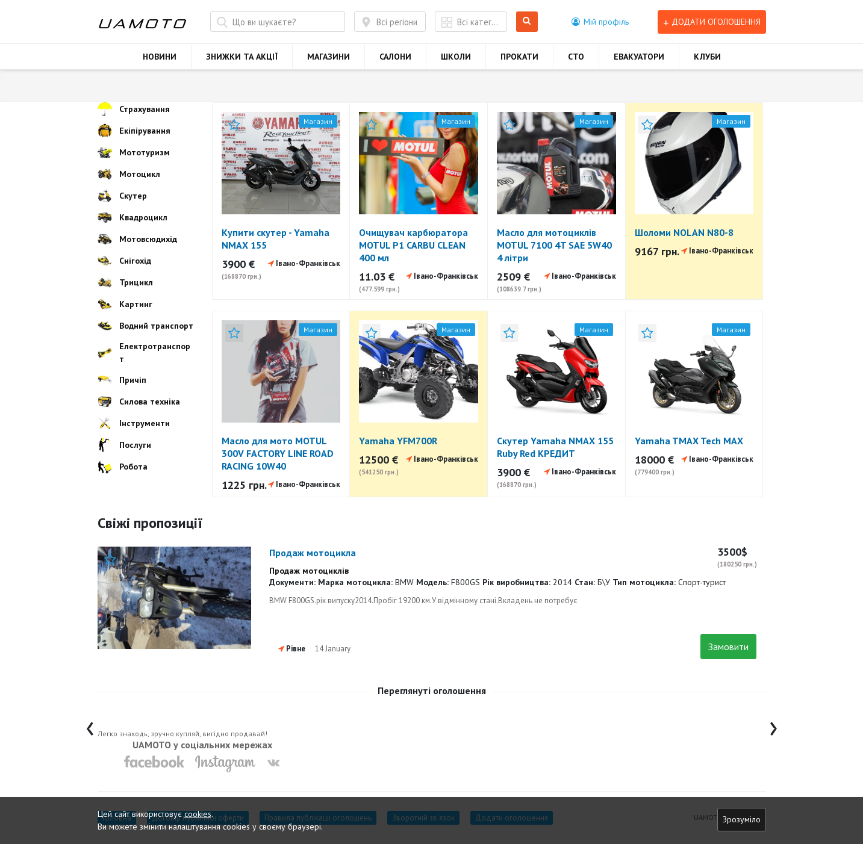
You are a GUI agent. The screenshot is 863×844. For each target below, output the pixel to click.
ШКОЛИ (456, 56)
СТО (576, 56)
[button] (600, 21)
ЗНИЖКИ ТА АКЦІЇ (242, 56)
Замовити (728, 647)
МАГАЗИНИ (328, 56)
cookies (197, 813)
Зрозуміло (742, 819)
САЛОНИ (395, 56)
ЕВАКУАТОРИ (639, 56)
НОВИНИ (159, 56)
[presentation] (90, 725)
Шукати (527, 22)
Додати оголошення (712, 22)
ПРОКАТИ (519, 56)
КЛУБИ (707, 56)
